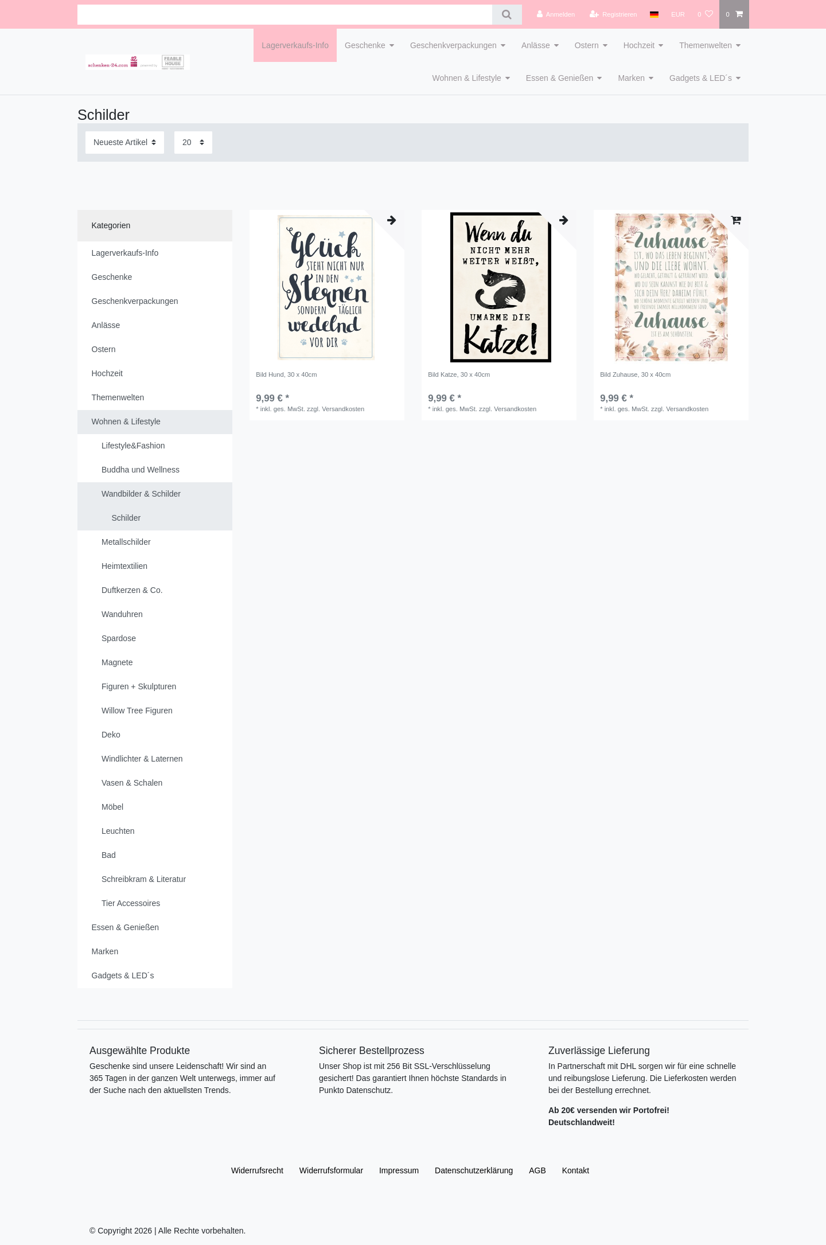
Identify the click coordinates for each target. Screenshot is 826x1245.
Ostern (587, 45)
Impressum (399, 1170)
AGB (537, 1170)
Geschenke (365, 45)
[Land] (654, 14)
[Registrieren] (613, 14)
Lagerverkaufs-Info (295, 45)
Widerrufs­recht (257, 1170)
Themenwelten (705, 45)
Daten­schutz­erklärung (474, 1170)
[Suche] (506, 15)
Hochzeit (639, 45)
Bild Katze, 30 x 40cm (459, 374)
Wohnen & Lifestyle (466, 78)
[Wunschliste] (705, 14)
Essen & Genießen (560, 78)
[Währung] (678, 14)
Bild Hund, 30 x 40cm (286, 374)
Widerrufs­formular (331, 1170)
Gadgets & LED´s (700, 78)
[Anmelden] (556, 14)
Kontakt (575, 1170)
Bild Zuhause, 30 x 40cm (635, 374)
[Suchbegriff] (284, 15)
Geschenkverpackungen (453, 45)
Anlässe (535, 45)
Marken (631, 78)
